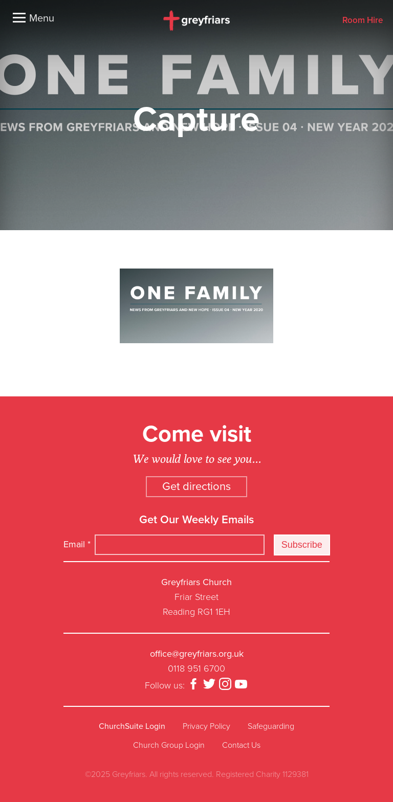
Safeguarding (271, 726)
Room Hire (362, 20)
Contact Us (241, 745)
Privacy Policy (206, 726)
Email (77, 544)
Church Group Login (169, 745)
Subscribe (301, 545)
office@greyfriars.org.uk (197, 653)
